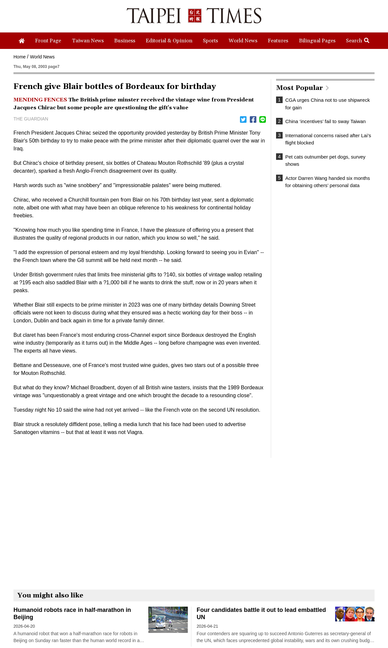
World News (42, 56)
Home (19, 56)
